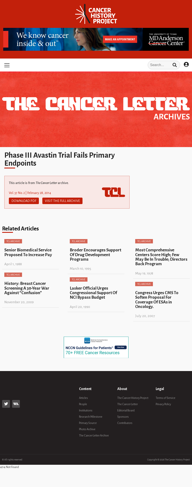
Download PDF (23, 201)
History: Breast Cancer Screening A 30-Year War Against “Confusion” (26, 288)
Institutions (85, 410)
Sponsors (123, 416)
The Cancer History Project (132, 398)
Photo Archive (87, 429)
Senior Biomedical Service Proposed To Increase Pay (28, 252)
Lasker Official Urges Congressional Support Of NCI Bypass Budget (93, 293)
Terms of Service (165, 398)
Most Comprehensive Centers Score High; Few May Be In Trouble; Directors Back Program (161, 257)
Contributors (124, 423)
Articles (83, 398)
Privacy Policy (163, 404)
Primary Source (88, 423)
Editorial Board (126, 410)
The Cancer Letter (127, 404)
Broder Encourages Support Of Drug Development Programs (95, 255)
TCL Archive (13, 241)
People (83, 404)
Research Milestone (90, 416)
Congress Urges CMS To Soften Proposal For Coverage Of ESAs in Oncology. (156, 299)
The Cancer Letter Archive (94, 435)
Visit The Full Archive (62, 201)
